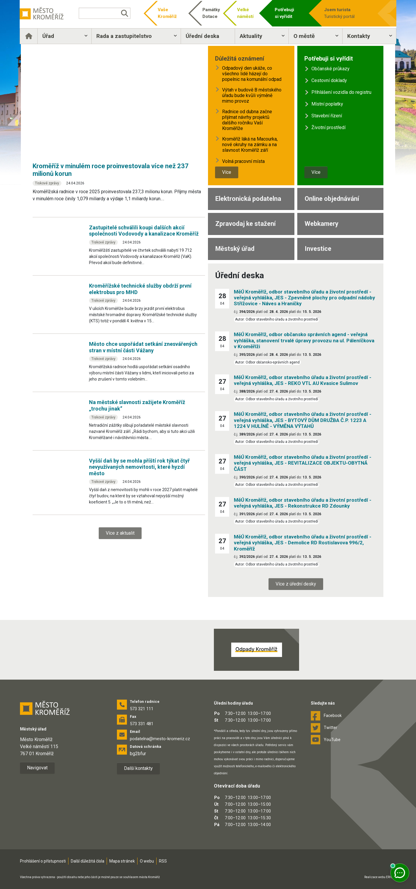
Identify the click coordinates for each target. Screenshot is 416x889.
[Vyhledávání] (111, 13)
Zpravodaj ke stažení (245, 223)
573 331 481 (141, 723)
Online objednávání (332, 198)
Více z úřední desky (296, 584)
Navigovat (37, 767)
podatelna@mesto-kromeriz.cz (160, 738)
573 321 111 (141, 708)
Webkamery (321, 223)
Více (226, 172)
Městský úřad (234, 248)
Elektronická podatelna (248, 198)
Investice (318, 248)
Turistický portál (338, 12)
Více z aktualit (120, 533)
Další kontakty (138, 768)
